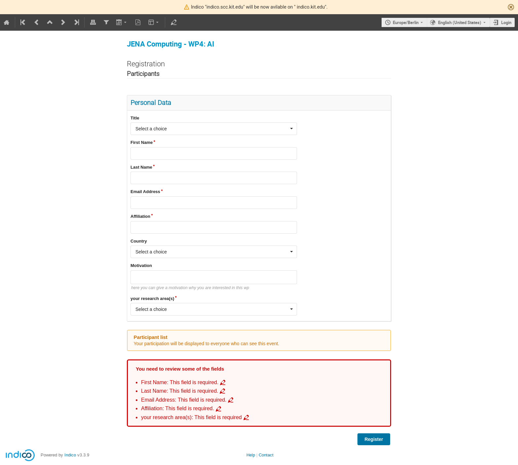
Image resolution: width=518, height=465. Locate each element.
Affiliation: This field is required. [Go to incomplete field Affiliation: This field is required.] (177, 408)
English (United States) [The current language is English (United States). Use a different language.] (459, 22)
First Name (141, 142)
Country (138, 241)
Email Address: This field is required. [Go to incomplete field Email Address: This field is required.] (184, 400)
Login (506, 22)
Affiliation (140, 216)
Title (134, 118)
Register (373, 439)
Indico (70, 455)
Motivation (141, 265)
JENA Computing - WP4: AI (170, 44)
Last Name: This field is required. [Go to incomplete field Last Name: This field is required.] (179, 391)
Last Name (141, 167)
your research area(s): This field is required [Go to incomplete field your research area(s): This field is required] (191, 417)
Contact (266, 455)
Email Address (145, 191)
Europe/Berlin (406, 22)
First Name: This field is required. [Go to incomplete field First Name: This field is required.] (179, 382)
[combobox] (213, 128)
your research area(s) (152, 298)
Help (250, 455)
